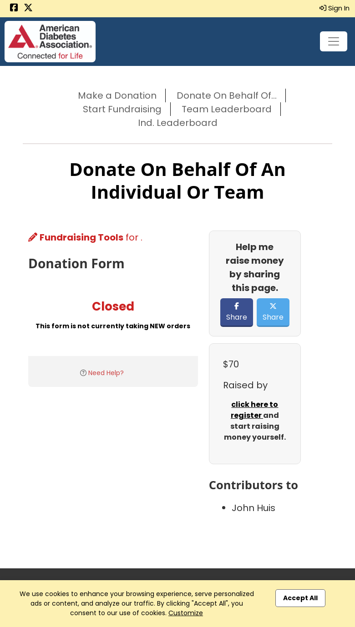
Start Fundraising (122, 109)
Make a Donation (117, 95)
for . (85, 237)
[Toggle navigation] (333, 41)
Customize (185, 612)
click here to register (255, 410)
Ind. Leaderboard (178, 122)
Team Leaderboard (227, 109)
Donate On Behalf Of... (227, 95)
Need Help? (106, 372)
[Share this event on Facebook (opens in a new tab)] (14, 8)
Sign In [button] (335, 8)
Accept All (300, 597)
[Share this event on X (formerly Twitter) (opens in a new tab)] (28, 8)
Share (236, 312)
